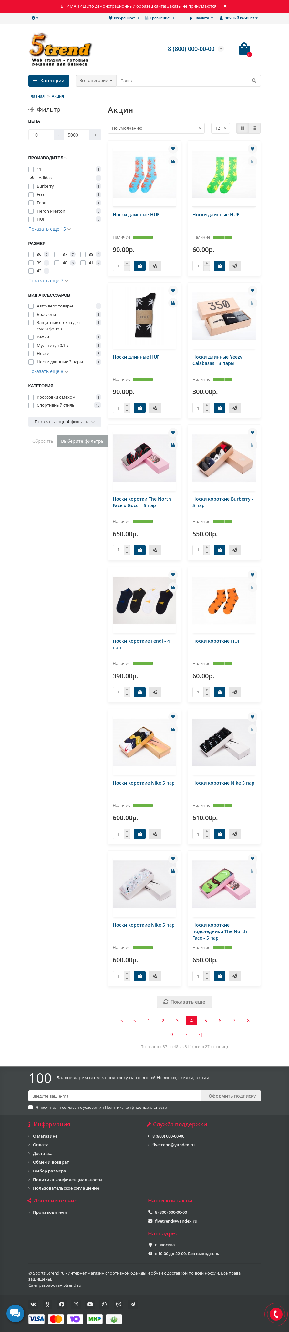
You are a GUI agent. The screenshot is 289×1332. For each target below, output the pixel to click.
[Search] (188, 81)
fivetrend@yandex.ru (173, 1145)
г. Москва (165, 1245)
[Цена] (41, 134)
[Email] (114, 1095)
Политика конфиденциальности (67, 1179)
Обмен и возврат (51, 1162)
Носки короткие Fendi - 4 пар (141, 644)
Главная (36, 96)
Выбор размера (49, 1171)
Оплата (41, 1145)
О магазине (45, 1136)
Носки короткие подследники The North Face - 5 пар (219, 931)
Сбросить (42, 441)
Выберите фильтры (83, 441)
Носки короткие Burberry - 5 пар (222, 502)
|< (120, 1020)
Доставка (43, 1153)
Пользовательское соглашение (66, 1188)
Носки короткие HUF (216, 641)
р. (200, 18)
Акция (58, 96)
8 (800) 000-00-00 (168, 1136)
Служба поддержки (178, 1124)
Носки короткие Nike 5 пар (144, 783)
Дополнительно (53, 1200)
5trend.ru (72, 1285)
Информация (49, 1124)
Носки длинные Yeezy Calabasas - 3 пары (217, 360)
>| (200, 1034)
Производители (50, 1212)
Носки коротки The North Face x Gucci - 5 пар (142, 502)
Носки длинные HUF (136, 215)
